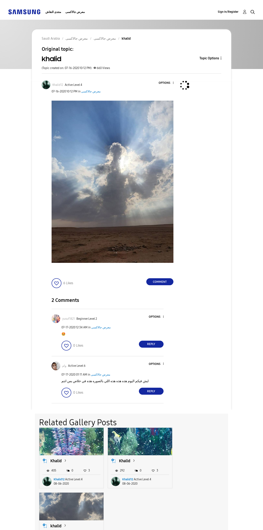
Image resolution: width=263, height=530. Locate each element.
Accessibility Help (28, 518)
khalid (191, 460)
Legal (80, 525)
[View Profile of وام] (64, 366)
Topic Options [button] (209, 58)
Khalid (56, 460)
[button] (166, 83)
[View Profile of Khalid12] (57, 85)
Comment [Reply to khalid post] (160, 282)
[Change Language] (149, 522)
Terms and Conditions (93, 518)
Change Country (174, 521)
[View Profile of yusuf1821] (68, 319)
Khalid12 (59, 479)
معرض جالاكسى (75, 12)
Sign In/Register (228, 12)
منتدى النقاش (53, 12)
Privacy (20, 525)
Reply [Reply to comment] (151, 344)
